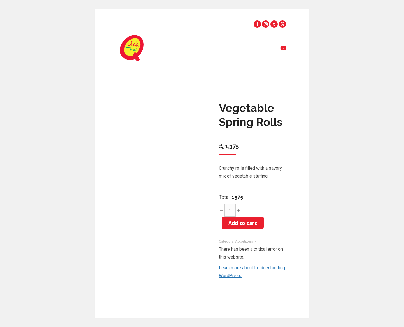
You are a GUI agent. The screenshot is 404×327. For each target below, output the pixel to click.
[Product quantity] (230, 210)
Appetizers (244, 241)
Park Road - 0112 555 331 (201, 17)
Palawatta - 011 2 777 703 (257, 17)
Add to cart (242, 223)
